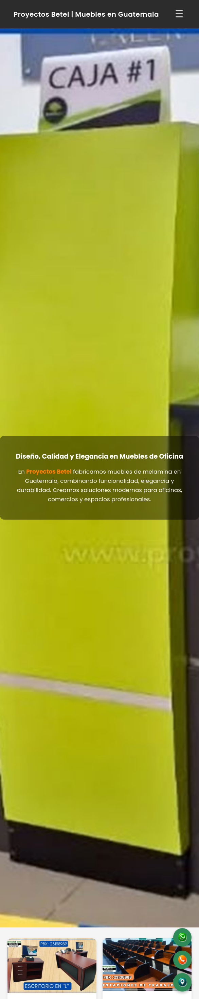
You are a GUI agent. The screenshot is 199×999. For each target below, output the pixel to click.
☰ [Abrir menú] (179, 14)
